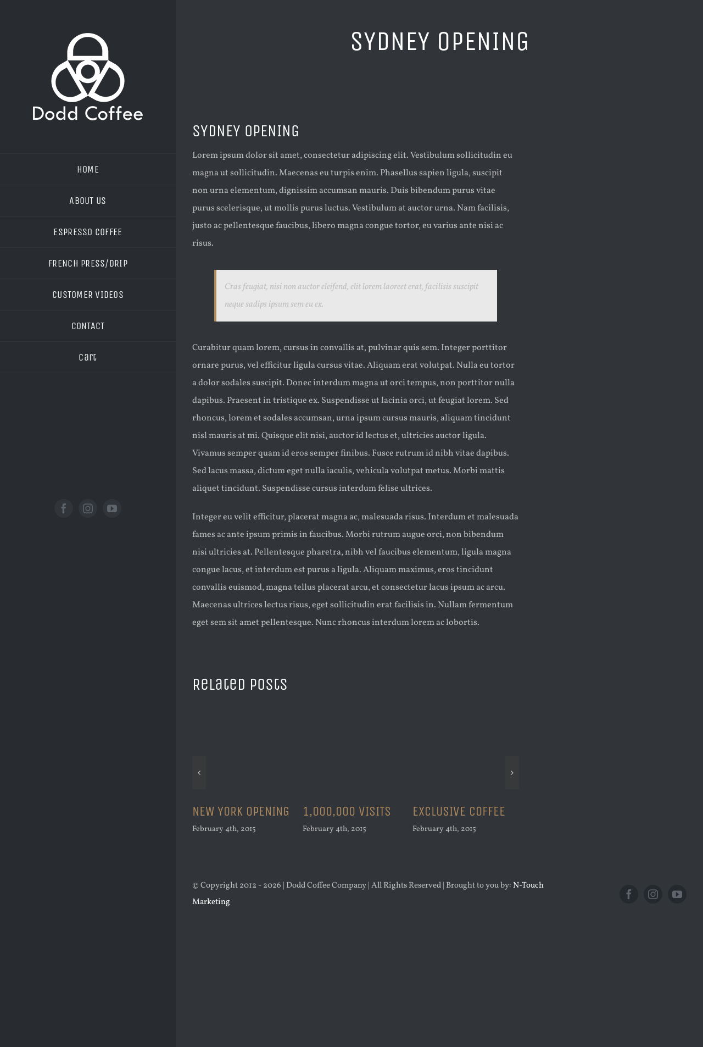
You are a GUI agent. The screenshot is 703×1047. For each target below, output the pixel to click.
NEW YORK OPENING (240, 811)
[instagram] (88, 508)
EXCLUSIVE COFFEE (458, 811)
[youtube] (112, 508)
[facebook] (63, 508)
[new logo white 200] (88, 37)
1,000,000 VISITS (347, 811)
